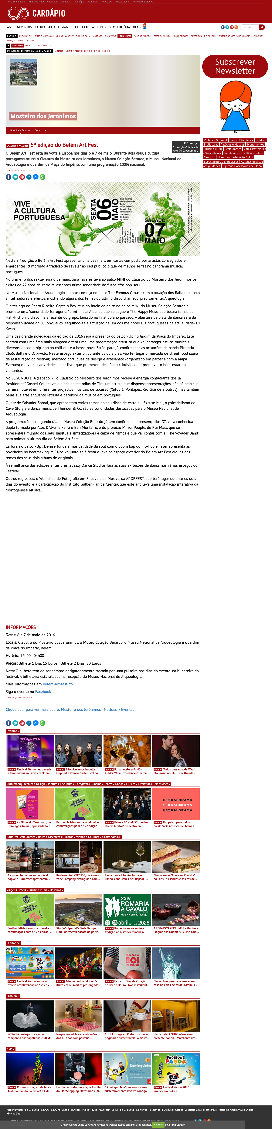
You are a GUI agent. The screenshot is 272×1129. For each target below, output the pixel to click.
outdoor (97, 36)
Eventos (13, 731)
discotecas (31, 40)
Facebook (43, 691)
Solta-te (53, 27)
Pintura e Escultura (61, 784)
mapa (27, 45)
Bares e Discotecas (51, 837)
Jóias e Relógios (242, 157)
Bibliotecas (211, 144)
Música (132, 784)
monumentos (124, 36)
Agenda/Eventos (19, 27)
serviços (11, 40)
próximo (106, 50)
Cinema (98, 784)
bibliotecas (110, 36)
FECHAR (158, 1124)
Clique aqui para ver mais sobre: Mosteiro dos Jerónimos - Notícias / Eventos (70, 709)
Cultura (40, 27)
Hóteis (23, 890)
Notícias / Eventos (20, 130)
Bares (233, 140)
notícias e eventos (42, 45)
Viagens (67, 27)
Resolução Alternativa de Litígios (236, 1109)
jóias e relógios (180, 36)
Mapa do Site (13, 1113)
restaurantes (25, 36)
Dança (120, 784)
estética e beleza (162, 36)
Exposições (162, 784)
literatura (258, 36)
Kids (108, 27)
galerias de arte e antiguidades (234, 36)
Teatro (109, 784)
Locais (136, 27)
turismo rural (83, 36)
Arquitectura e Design (32, 784)
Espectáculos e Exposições (221, 161)
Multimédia (121, 27)
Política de (174, 1124)
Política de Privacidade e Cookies (166, 1109)
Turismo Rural (39, 890)
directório (17, 45)
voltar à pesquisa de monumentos (83, 50)
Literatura (145, 784)
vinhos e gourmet (65, 36)
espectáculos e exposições (203, 36)
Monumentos (255, 144)
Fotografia (83, 784)
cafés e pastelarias (44, 36)
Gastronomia (111, 837)
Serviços (209, 157)
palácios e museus (142, 36)
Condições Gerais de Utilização (201, 1109)
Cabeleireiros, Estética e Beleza (243, 153)
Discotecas (246, 140)
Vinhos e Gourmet (88, 837)
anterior (59, 50)
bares (20, 40)
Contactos (40, 130)
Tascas (70, 837)
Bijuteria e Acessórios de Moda (242, 166)
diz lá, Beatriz (32, 1109)
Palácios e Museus (232, 144)
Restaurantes (28, 837)
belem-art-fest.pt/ (58, 684)
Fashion (97, 27)
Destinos (56, 890)
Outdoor (82, 27)
